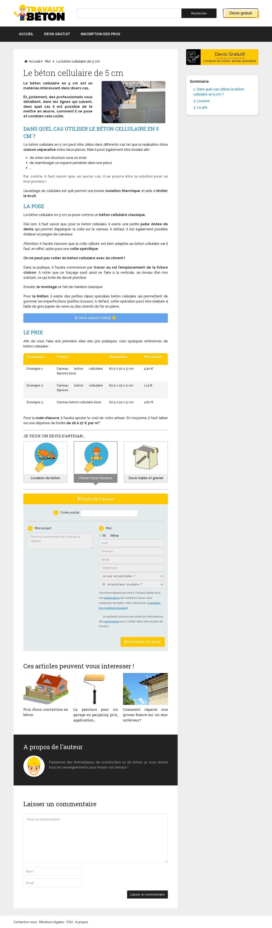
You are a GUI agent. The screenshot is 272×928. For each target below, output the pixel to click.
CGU (69, 922)
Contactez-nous (25, 922)
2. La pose (201, 101)
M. (104, 536)
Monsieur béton (62, 757)
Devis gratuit (241, 13)
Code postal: (70, 512)
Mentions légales (51, 922)
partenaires (112, 597)
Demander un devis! (142, 642)
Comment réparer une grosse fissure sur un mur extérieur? (145, 714)
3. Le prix (200, 107)
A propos (81, 922)
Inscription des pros (100, 34)
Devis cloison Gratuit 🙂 (95, 318)
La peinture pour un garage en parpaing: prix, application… (95, 714)
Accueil (26, 34)
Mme (114, 536)
